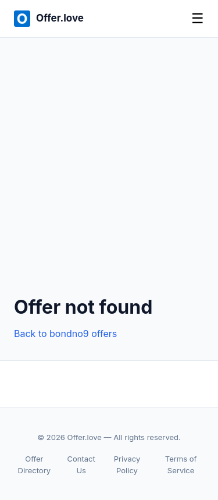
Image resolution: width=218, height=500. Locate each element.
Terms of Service (181, 465)
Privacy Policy (127, 465)
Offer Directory (34, 465)
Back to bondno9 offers (65, 333)
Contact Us (81, 465)
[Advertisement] (109, 176)
